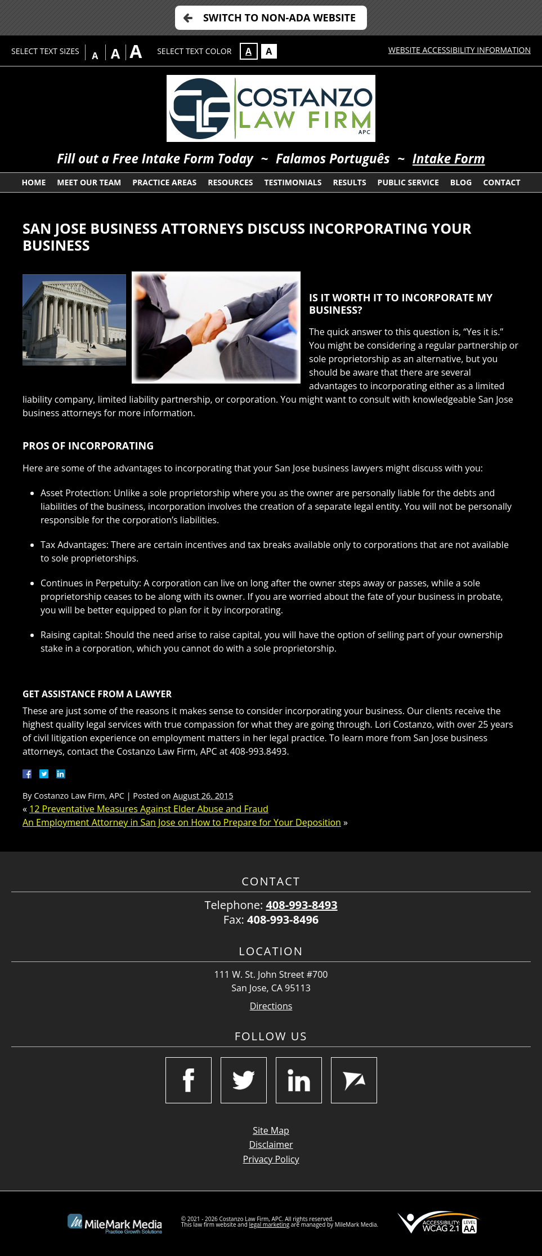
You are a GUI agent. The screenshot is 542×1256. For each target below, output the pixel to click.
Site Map (271, 1130)
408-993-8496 (283, 919)
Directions (271, 1006)
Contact (501, 182)
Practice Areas (164, 182)
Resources (230, 182)
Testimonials (292, 182)
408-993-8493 (301, 904)
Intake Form (449, 158)
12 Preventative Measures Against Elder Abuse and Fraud (148, 809)
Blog (461, 182)
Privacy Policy (271, 1159)
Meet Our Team (89, 182)
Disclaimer (271, 1144)
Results (349, 182)
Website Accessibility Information (459, 49)
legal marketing (269, 1224)
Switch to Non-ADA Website (279, 17)
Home (33, 182)
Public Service (408, 182)
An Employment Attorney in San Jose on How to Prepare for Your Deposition (182, 822)
